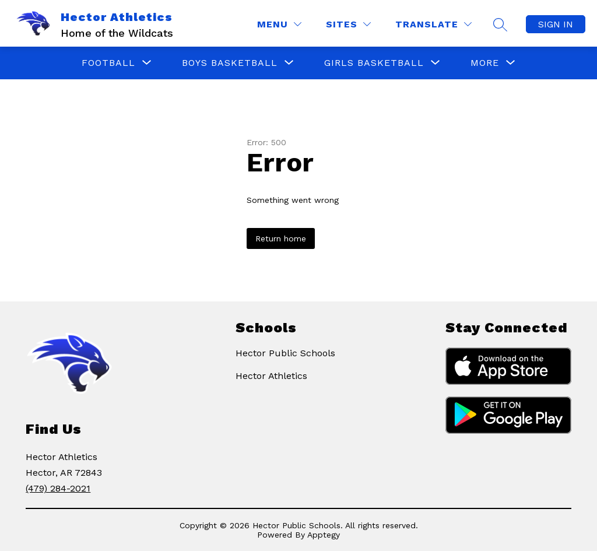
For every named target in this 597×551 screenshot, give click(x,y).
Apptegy (323, 534)
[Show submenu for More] (484, 63)
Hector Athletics (271, 375)
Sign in (555, 24)
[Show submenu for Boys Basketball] (230, 63)
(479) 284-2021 (58, 488)
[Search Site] (500, 24)
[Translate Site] (433, 24)
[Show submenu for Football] (108, 63)
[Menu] (279, 24)
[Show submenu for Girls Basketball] (374, 63)
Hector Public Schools (285, 353)
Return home (280, 238)
